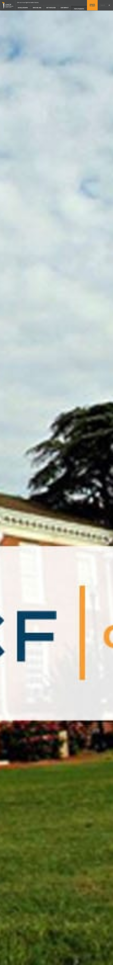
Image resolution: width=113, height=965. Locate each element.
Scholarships (23, 7)
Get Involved (51, 7)
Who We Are (37, 7)
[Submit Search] (109, 5)
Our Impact (64, 7)
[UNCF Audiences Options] (79, 7)
